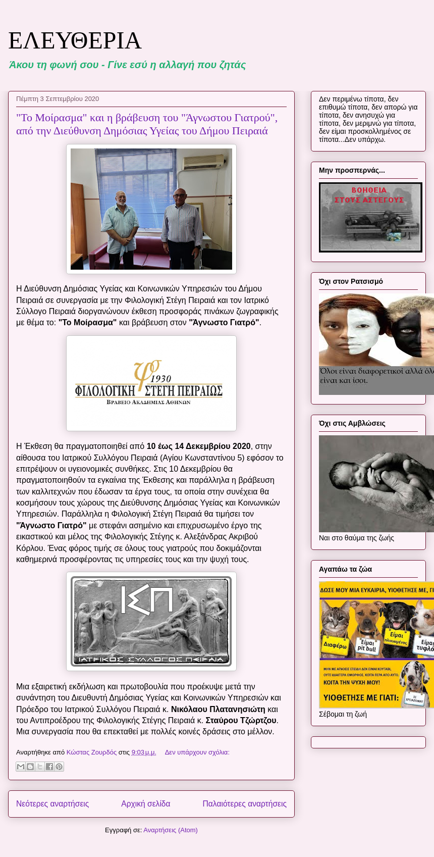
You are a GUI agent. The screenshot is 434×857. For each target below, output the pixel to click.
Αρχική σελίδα (145, 803)
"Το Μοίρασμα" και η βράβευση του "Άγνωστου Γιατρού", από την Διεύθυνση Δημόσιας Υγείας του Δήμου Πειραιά (147, 124)
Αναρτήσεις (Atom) (170, 830)
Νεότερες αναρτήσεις (52, 803)
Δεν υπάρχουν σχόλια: (197, 752)
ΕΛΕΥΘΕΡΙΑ (75, 40)
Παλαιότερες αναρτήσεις (245, 803)
